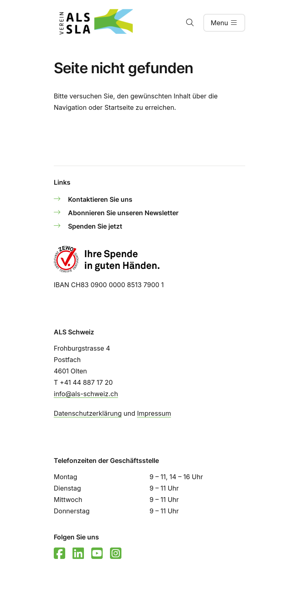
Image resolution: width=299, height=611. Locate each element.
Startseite (119, 107)
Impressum (154, 413)
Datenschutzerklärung (88, 413)
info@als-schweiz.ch (86, 394)
